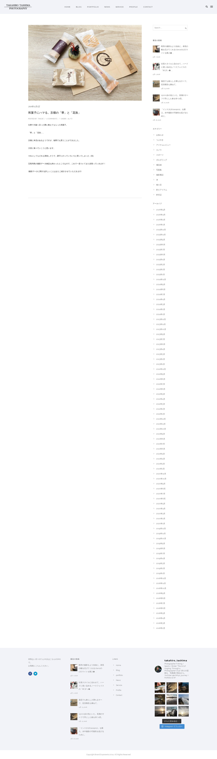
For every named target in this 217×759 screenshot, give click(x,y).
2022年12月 (161, 369)
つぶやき (159, 140)
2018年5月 (160, 613)
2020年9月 (160, 484)
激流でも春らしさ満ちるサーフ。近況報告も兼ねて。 (174, 83)
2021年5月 (160, 454)
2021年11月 (161, 424)
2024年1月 (160, 314)
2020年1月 (160, 524)
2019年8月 (160, 548)
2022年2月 (160, 409)
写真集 (159, 170)
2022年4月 (160, 399)
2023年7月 (160, 339)
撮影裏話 (159, 175)
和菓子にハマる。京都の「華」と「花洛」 (54, 112)
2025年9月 (160, 240)
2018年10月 (161, 588)
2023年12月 (161, 319)
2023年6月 (160, 344)
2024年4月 (160, 299)
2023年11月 (161, 324)
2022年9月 (160, 374)
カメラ (70, 119)
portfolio (93, 7)
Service (120, 7)
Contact (148, 7)
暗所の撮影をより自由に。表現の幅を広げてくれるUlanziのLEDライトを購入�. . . (174, 49)
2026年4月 (160, 215)
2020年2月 (160, 519)
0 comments (51, 119)
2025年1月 (160, 274)
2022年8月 (160, 379)
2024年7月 (160, 294)
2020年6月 (161, 499)
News (107, 7)
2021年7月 (160, 444)
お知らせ (159, 135)
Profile (133, 7)
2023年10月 (161, 329)
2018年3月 (160, 623)
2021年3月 (160, 464)
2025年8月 (160, 245)
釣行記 (159, 195)
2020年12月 (161, 474)
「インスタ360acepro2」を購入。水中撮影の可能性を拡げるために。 (174, 112)
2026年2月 (160, 220)
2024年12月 (161, 279)
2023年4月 (160, 349)
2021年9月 (160, 434)
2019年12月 (161, 528)
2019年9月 (160, 543)
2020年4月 (160, 509)
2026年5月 (160, 210)
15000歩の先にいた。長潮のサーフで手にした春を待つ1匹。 (174, 97)
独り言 (159, 185)
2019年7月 (160, 553)
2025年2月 (160, 269)
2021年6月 (160, 449)
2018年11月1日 (34, 106)
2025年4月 (160, 259)
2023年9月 (160, 334)
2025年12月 (161, 230)
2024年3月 (160, 304)
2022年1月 (160, 414)
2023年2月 (160, 359)
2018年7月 (160, 603)
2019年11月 (161, 533)
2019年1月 (160, 573)
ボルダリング (161, 160)
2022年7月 (160, 384)
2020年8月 (161, 489)
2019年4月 (160, 558)
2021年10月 (161, 429)
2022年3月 (160, 404)
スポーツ (159, 155)
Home (67, 7)
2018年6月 (160, 608)
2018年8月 (160, 598)
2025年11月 (161, 235)
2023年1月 (160, 364)
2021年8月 (160, 439)
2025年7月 (160, 250)
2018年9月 (160, 593)
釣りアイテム (161, 190)
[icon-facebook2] (30, 674)
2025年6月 (160, 255)
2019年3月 (160, 563)
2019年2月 (160, 568)
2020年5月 (160, 504)
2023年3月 (160, 354)
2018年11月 (161, 583)
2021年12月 (161, 419)
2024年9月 (160, 284)
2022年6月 (160, 389)
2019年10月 (161, 538)
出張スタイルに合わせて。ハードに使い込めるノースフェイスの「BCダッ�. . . (174, 67)
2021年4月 (160, 459)
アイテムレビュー (163, 145)
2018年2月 (160, 628)
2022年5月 (160, 394)
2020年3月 (160, 514)
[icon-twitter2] (36, 674)
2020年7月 (160, 494)
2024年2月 (160, 309)
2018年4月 (160, 618)
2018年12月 (161, 578)
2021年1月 (160, 469)
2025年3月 (160, 264)
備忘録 (159, 165)
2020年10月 (161, 479)
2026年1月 (160, 225)
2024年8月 (160, 289)
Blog (79, 7)
